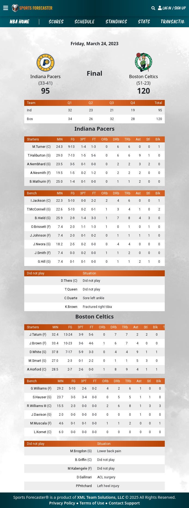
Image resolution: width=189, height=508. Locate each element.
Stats (144, 22)
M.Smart (35, 361)
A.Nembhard (36, 164)
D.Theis (67, 281)
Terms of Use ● (94, 503)
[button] (172, 8)
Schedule (85, 22)
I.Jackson (38, 201)
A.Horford (34, 369)
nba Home (19, 22)
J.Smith (41, 253)
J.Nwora (39, 244)
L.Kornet (40, 432)
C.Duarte (70, 298)
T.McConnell (36, 209)
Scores (56, 22)
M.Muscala (39, 423)
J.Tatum (35, 334)
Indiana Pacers (46, 76)
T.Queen (71, 289)
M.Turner (39, 147)
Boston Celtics (143, 76)
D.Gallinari (84, 477)
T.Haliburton (37, 155)
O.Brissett (39, 227)
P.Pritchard (84, 486)
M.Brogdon (78, 451)
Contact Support (124, 503)
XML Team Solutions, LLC (100, 497)
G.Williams (39, 388)
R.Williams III (37, 406)
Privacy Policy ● (64, 503)
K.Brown (71, 307)
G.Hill (42, 262)
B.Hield (40, 218)
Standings (116, 22)
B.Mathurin (38, 181)
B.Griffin (81, 460)
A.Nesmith (38, 173)
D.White (36, 352)
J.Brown (35, 343)
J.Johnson (38, 235)
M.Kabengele (78, 468)
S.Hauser (40, 397)
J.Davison (39, 415)
